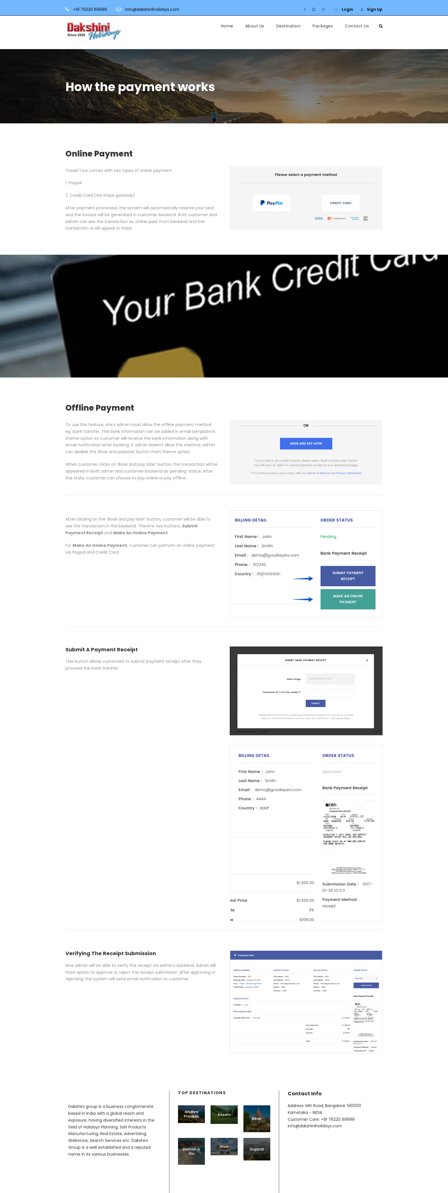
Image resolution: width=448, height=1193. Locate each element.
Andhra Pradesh (191, 1114)
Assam (224, 1114)
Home (227, 26)
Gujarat (256, 1149)
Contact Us (357, 26)
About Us (254, 26)
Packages (323, 26)
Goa (224, 1146)
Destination (288, 26)
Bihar (256, 1118)
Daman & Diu (191, 1151)
